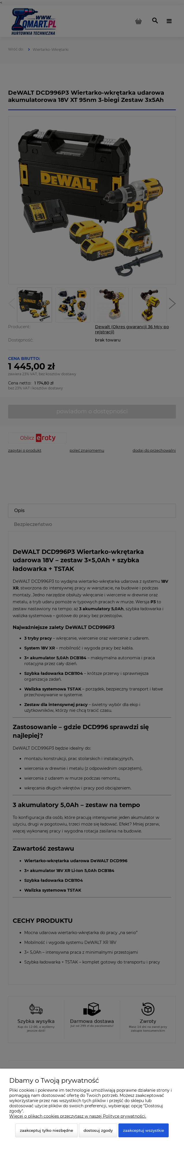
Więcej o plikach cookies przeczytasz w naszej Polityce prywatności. (77, 1116)
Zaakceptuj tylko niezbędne (46, 1130)
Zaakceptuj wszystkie (143, 1130)
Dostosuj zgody (98, 1130)
